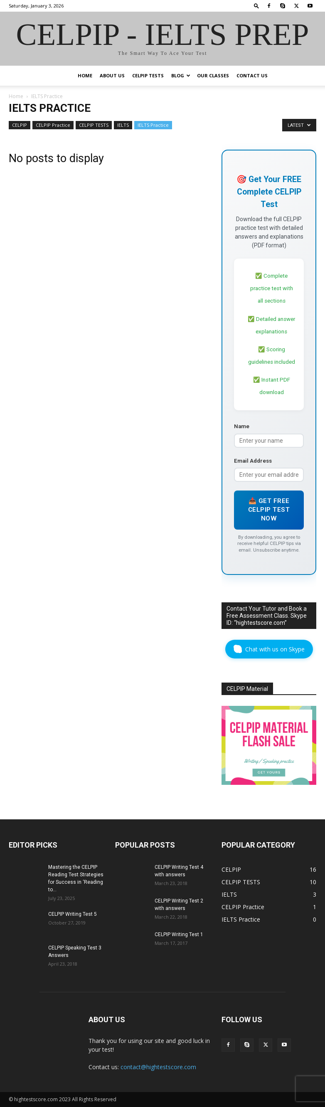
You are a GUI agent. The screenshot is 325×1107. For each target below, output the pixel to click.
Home (16, 96)
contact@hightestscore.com (158, 1067)
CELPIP (19, 125)
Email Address (253, 461)
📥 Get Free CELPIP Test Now (269, 510)
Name (241, 426)
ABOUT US (112, 75)
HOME (85, 75)
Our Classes (213, 75)
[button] (256, 5)
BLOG (180, 75)
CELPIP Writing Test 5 (72, 914)
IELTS (123, 125)
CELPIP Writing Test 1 (179, 934)
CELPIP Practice (53, 125)
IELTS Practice (153, 125)
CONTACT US (252, 75)
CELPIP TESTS (148, 75)
